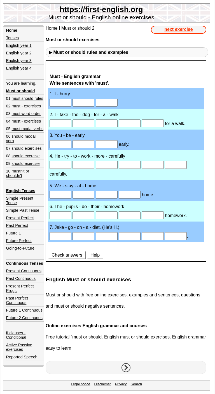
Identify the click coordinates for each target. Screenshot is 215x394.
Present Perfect (20, 218)
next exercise (178, 29)
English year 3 (19, 60)
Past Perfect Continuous (17, 300)
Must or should (76, 28)
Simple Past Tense (22, 210)
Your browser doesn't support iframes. (126, 166)
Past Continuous (21, 278)
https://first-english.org (101, 9)
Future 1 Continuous (24, 310)
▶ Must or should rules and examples (88, 52)
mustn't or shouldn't (17, 173)
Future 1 (13, 233)
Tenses (12, 38)
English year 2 (19, 53)
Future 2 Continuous (24, 317)
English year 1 (19, 45)
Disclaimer (102, 384)
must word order (26, 113)
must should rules (27, 98)
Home (52, 28)
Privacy (121, 384)
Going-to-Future (20, 248)
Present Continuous (23, 271)
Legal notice (80, 384)
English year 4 (19, 68)
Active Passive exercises (19, 347)
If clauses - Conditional (16, 335)
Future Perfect (19, 240)
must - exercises (26, 106)
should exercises (27, 148)
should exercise (26, 156)
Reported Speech (22, 357)
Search (136, 384)
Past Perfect (17, 225)
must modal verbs (28, 128)
